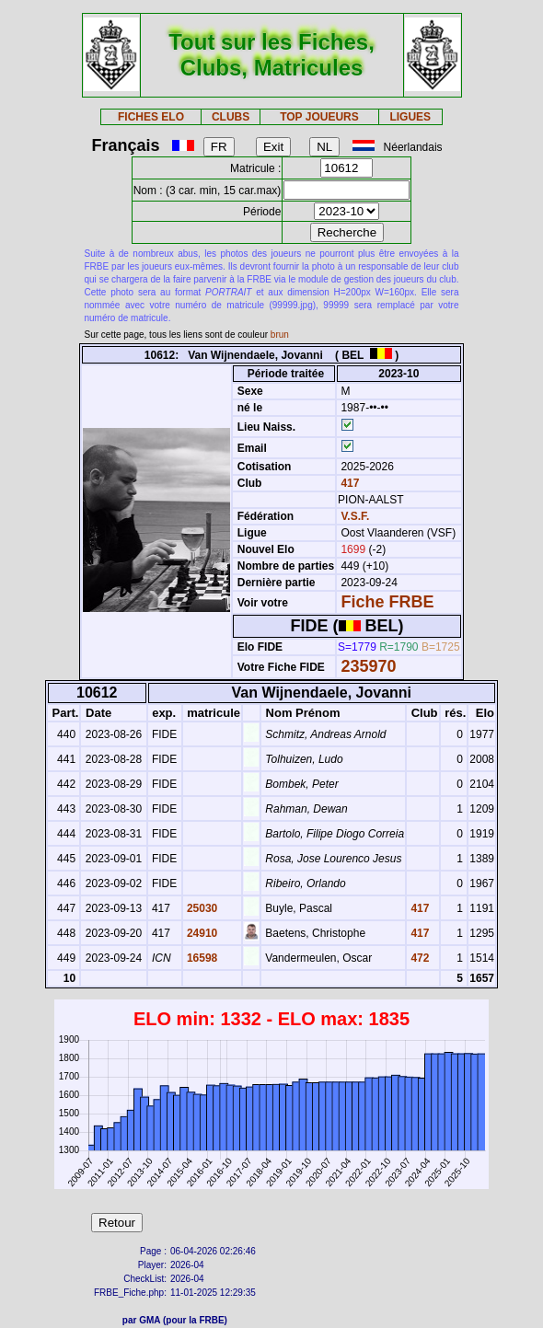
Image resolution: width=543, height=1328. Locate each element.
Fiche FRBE (387, 602)
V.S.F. (355, 516)
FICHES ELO (151, 116)
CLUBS (230, 116)
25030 (201, 908)
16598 (201, 958)
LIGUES (410, 116)
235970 (368, 666)
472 (418, 958)
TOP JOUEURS (319, 116)
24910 (201, 933)
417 (348, 483)
